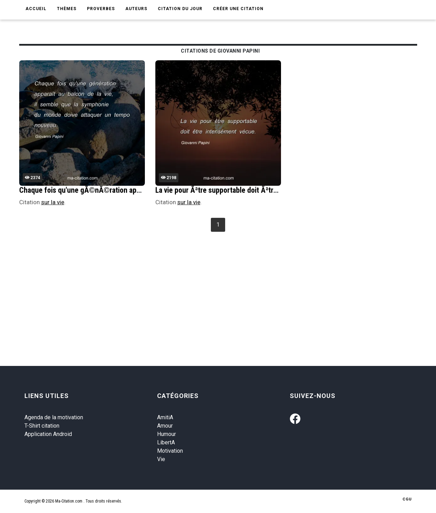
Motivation (170, 450)
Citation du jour (180, 8)
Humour (166, 434)
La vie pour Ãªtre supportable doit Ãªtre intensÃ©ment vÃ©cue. (254, 190)
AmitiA (165, 417)
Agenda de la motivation (53, 417)
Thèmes (66, 8)
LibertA (166, 442)
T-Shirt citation (41, 425)
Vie (161, 459)
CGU (407, 499)
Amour (165, 425)
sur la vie (52, 202)
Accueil (35, 8)
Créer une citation (238, 8)
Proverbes (101, 8)
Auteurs (136, 8)
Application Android (48, 434)
